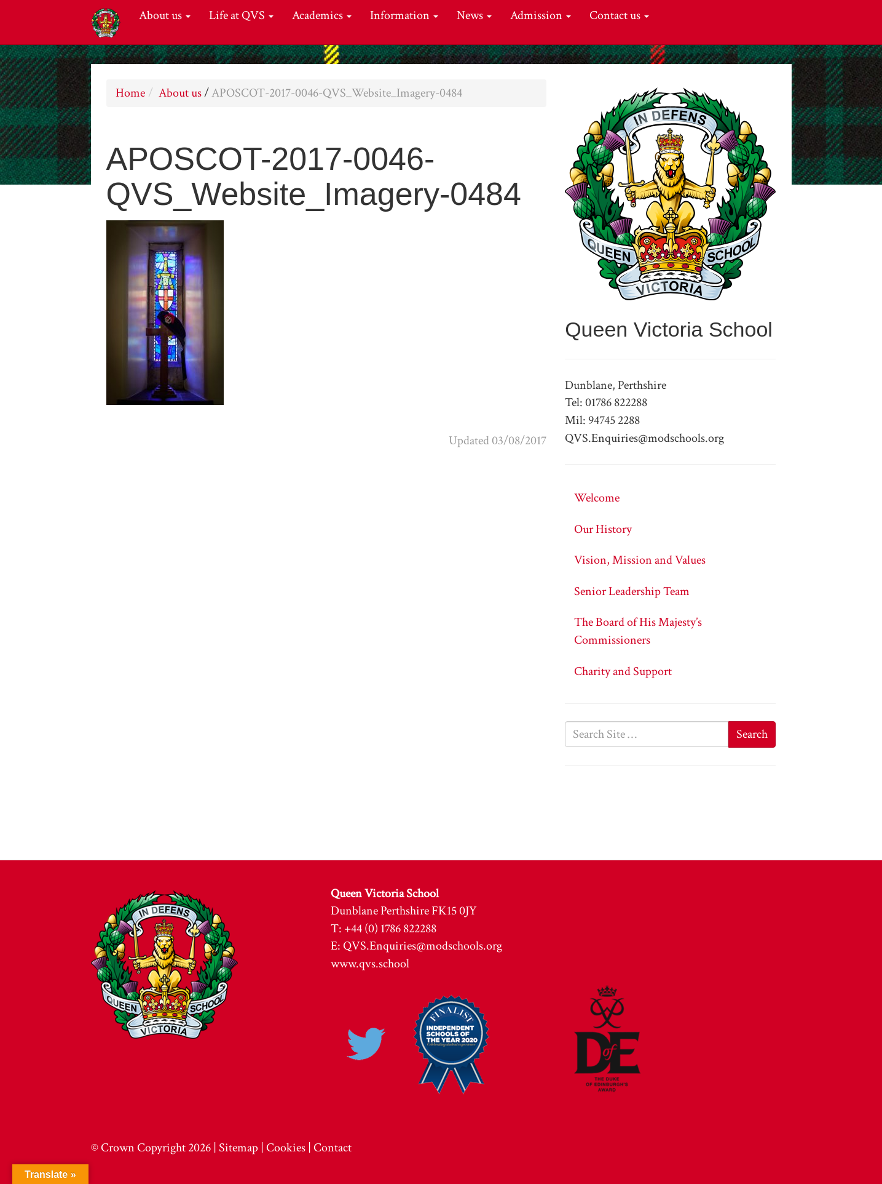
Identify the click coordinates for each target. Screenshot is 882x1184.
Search (752, 734)
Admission (540, 15)
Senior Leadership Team (632, 591)
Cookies (285, 1148)
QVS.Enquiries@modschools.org (422, 946)
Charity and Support (623, 671)
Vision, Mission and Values (640, 560)
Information (404, 15)
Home (130, 93)
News (474, 15)
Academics (322, 15)
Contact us (619, 15)
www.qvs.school (370, 964)
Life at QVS (241, 15)
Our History (603, 529)
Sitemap (238, 1148)
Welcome (597, 498)
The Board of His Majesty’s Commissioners (638, 631)
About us (165, 15)
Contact (332, 1148)
